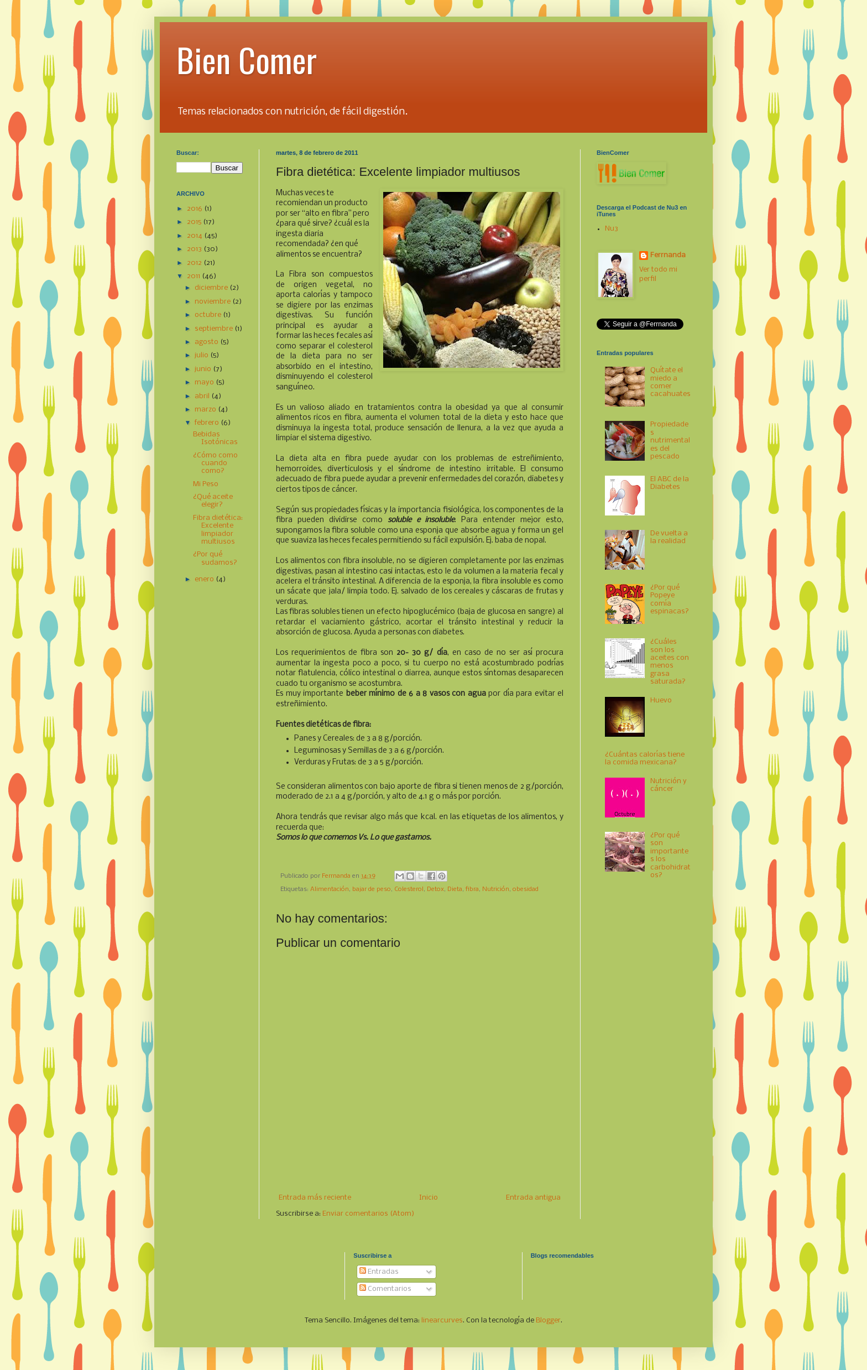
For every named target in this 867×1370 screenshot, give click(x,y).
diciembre (212, 287)
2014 (195, 235)
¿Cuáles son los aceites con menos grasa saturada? (669, 661)
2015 (195, 222)
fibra (472, 889)
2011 (194, 276)
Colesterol (409, 889)
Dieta (454, 889)
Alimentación (329, 889)
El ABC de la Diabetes (669, 483)
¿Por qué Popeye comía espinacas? (669, 599)
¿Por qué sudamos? (215, 558)
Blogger (548, 1320)
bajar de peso (371, 889)
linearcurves (442, 1320)
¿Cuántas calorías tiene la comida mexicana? (645, 758)
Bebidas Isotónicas (215, 438)
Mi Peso (205, 484)
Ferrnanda (668, 255)
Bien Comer (246, 59)
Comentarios (385, 1289)
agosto (207, 342)
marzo (206, 409)
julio (202, 355)
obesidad (526, 889)
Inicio (428, 1197)
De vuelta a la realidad (669, 537)
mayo (205, 382)
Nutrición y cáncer (668, 785)
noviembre (213, 301)
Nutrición (495, 889)
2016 (195, 208)
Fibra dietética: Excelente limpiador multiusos (218, 529)
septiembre (214, 328)
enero (205, 579)
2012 (195, 263)
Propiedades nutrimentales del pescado (670, 440)
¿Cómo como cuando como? (215, 463)
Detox (435, 889)
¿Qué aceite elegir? (213, 500)
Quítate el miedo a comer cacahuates (670, 382)
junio (204, 369)
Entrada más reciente (315, 1197)
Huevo (661, 700)
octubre (209, 315)
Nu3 (611, 228)
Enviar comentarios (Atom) (368, 1213)
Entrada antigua (533, 1197)
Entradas (379, 1271)
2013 (195, 249)
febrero (208, 422)
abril (203, 396)
